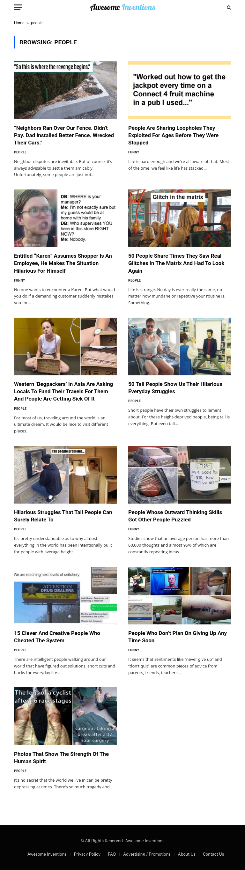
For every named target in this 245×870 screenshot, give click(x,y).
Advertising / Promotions (147, 854)
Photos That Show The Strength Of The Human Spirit (61, 757)
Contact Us (213, 854)
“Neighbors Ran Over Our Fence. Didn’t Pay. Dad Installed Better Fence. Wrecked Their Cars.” (64, 135)
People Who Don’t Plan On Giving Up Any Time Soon (177, 637)
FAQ (112, 854)
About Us (187, 854)
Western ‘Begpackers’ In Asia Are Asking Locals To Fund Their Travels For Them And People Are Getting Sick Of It (63, 391)
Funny (133, 152)
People (20, 152)
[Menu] (18, 7)
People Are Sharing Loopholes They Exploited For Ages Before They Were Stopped (173, 135)
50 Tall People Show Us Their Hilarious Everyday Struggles (175, 387)
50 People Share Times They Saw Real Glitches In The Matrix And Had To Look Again (176, 263)
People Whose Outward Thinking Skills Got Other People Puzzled (175, 516)
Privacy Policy (87, 854)
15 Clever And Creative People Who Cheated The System (57, 637)
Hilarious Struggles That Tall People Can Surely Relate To (63, 516)
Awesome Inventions (47, 854)
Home (19, 23)
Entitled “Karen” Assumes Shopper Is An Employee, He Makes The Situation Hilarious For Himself (63, 263)
